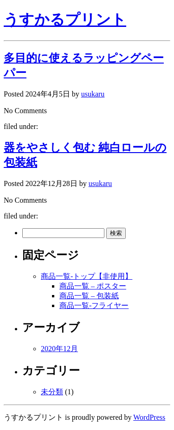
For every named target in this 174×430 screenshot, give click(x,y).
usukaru (93, 94)
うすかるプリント (65, 19)
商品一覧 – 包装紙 (89, 296)
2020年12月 (59, 349)
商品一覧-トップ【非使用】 (86, 276)
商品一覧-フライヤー (94, 305)
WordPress (149, 417)
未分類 (52, 392)
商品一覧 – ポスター (92, 286)
